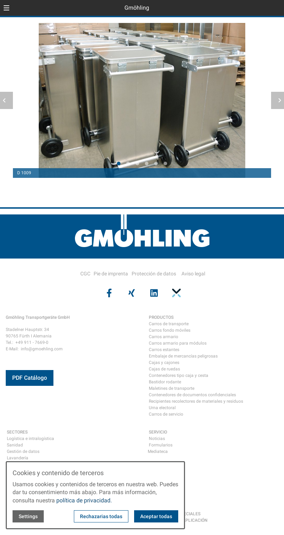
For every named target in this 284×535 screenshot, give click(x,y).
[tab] (118, 163)
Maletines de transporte (171, 388)
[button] (6, 7)
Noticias (157, 438)
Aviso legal (193, 273)
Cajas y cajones (164, 362)
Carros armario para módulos (178, 343)
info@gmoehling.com (42, 348)
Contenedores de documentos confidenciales (192, 394)
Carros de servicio (166, 414)
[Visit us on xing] (131, 293)
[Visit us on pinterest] (175, 293)
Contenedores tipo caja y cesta (178, 375)
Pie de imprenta (111, 273)
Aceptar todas (156, 516)
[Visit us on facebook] (108, 293)
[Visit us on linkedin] (153, 293)
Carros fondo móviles (169, 330)
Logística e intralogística (30, 438)
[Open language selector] (263, 8)
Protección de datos (154, 273)
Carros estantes (164, 349)
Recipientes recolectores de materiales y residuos (196, 401)
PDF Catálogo (29, 377)
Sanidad (15, 445)
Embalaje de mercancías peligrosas (183, 356)
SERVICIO (158, 432)
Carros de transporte (169, 323)
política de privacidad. (84, 500)
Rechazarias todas (101, 516)
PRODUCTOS (161, 317)
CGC (85, 273)
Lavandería (17, 457)
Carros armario (163, 336)
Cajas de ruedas (164, 368)
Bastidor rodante (165, 381)
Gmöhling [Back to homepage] (136, 7)
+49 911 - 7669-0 (31, 342)
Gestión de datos (23, 451)
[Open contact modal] (275, 8)
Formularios (160, 445)
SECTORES (17, 432)
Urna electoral (162, 407)
